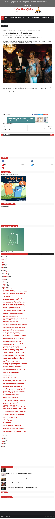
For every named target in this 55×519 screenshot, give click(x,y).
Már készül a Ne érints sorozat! (9, 375)
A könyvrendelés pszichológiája (10, 416)
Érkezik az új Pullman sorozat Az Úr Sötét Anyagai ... (14, 353)
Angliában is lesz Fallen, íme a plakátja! (11, 308)
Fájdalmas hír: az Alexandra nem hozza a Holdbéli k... (14, 354)
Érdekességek (13, 17)
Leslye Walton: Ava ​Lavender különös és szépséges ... (14, 415)
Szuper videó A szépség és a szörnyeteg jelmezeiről (14, 331)
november (5, 274)
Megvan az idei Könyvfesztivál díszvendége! (14, 483)
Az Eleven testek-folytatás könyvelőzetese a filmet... (14, 384)
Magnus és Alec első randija (9, 421)
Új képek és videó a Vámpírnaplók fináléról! (12, 347)
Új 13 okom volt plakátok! (8, 312)
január (4, 436)
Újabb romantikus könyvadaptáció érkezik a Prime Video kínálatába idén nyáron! (21, 488)
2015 (3, 439)
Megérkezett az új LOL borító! (9, 345)
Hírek (6, 17)
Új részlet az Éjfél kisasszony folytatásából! (12, 387)
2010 (3, 447)
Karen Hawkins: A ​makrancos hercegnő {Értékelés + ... (14, 336)
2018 (3, 269)
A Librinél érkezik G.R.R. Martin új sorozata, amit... (13, 314)
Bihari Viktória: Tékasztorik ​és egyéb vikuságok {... (14, 350)
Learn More (26, 5)
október (5, 275)
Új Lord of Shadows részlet (8, 291)
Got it (31, 5)
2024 (3, 260)
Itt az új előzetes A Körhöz (8, 385)
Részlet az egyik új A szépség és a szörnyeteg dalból (14, 351)
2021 (3, 265)
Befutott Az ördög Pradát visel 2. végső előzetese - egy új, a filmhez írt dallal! (21, 479)
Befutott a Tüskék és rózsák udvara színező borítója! (14, 320)
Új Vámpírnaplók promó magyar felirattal (12, 309)
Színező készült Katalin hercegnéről (11, 373)
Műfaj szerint (45, 17)
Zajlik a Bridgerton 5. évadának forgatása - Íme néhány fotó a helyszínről (20, 469)
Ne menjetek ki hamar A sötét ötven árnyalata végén (14, 389)
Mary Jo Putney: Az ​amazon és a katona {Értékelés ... (14, 409)
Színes (28, 17)
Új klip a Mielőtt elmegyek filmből (10, 378)
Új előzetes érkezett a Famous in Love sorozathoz (13, 434)
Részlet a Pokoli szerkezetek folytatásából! (12, 342)
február (5, 288)
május (4, 283)
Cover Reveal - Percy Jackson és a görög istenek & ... (14, 306)
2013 (3, 442)
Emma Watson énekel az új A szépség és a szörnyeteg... (15, 334)
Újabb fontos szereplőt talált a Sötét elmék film (13, 339)
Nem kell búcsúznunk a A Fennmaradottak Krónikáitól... (15, 381)
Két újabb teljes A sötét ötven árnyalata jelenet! (13, 413)
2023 (3, 261)
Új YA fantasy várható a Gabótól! (10, 404)
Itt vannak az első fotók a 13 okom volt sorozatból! (14, 393)
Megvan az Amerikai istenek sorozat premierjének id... (15, 319)
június (4, 282)
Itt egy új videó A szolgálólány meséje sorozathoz (13, 305)
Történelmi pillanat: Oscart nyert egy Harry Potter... (14, 298)
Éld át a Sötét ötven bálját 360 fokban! (11, 399)
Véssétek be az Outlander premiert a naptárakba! (14, 357)
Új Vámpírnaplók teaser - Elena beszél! (11, 368)
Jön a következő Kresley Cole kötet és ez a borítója (14, 370)
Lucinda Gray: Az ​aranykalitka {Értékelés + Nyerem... (14, 390)
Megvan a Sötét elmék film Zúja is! (10, 418)
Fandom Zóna (21, 17)
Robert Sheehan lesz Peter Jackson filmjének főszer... (14, 412)
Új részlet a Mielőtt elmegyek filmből (11, 300)
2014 (3, 441)
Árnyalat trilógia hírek (14, 30)
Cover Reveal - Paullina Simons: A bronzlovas (12, 315)
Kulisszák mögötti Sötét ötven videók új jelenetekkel (14, 432)
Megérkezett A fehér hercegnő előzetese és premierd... (15, 382)
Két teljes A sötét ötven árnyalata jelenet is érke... (14, 430)
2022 (3, 263)
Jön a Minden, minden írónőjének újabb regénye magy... (15, 325)
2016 (3, 437)
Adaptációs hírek (8, 30)
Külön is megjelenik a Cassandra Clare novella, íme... (14, 311)
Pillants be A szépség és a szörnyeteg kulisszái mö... (14, 356)
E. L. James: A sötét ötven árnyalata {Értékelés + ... (14, 371)
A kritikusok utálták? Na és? (9, 376)
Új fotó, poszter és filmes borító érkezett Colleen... (14, 361)
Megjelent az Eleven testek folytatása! (11, 396)
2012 (3, 444)
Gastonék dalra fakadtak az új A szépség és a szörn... (14, 359)
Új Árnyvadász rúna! (7, 424)
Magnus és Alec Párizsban (8, 323)
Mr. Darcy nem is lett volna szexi (10, 379)
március (5, 286)
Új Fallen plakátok (7, 423)
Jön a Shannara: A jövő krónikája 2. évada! (12, 426)
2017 (3, 271)
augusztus (5, 278)
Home (4, 30)
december (5, 272)
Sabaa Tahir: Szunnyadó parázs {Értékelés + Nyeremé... (15, 329)
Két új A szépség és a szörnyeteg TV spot (11, 395)
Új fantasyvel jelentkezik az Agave (10, 398)
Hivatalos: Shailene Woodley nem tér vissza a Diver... (14, 392)
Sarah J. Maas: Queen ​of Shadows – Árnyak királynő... (14, 401)
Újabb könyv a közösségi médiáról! (10, 317)
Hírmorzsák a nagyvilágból (23, 30)
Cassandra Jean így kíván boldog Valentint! (12, 367)
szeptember (6, 277)
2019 (3, 268)
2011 (3, 445)
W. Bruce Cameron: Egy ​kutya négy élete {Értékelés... (14, 407)
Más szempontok (6, 21)
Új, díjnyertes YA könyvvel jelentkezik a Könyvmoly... (14, 295)
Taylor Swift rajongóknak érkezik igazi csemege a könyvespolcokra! (19, 474)
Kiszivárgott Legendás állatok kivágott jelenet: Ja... (14, 294)
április (4, 285)
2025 (3, 258)
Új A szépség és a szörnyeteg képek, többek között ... (14, 429)
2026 (3, 257)
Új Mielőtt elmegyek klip (8, 340)
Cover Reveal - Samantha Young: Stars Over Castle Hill (15, 292)
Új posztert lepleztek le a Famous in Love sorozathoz (14, 337)
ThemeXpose (7, 517)
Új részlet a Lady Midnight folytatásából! (12, 333)
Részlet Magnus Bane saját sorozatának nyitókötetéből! (15, 364)
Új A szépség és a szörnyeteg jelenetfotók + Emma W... (14, 348)
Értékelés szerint (35, 17)
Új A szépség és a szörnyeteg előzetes (11, 365)
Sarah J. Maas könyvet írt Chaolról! (10, 427)
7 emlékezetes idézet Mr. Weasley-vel (11, 402)
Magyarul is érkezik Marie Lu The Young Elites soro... (14, 303)
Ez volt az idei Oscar (7, 297)
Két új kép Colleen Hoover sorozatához (11, 326)
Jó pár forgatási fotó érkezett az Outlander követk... (14, 420)
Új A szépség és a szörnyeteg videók (10, 289)
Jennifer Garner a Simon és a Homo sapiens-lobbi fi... (14, 328)
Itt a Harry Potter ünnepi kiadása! (10, 410)
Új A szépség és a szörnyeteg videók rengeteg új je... (14, 343)
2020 (3, 266)
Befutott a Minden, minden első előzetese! (12, 362)
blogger (51, 135)
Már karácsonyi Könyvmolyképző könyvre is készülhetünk (15, 301)
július (4, 280)
